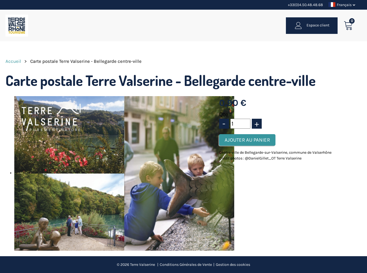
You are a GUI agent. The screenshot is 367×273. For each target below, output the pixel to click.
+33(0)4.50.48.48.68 (305, 4)
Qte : (225, 114)
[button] (348, 25)
